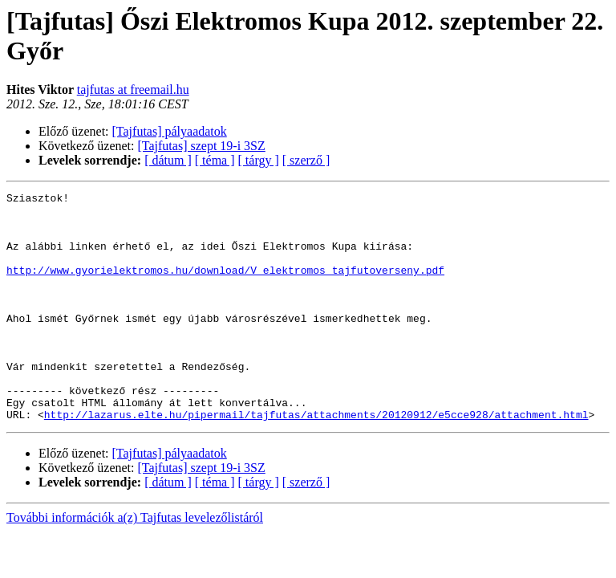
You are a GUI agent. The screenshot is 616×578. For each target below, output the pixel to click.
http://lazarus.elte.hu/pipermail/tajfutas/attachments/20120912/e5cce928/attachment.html (316, 460)
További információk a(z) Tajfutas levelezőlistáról (134, 563)
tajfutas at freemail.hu (133, 89)
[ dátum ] (168, 160)
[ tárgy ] (258, 160)
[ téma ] (215, 160)
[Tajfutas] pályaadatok (169, 131)
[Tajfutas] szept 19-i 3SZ (201, 146)
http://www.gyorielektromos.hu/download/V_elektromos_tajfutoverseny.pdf (225, 286)
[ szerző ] (306, 160)
